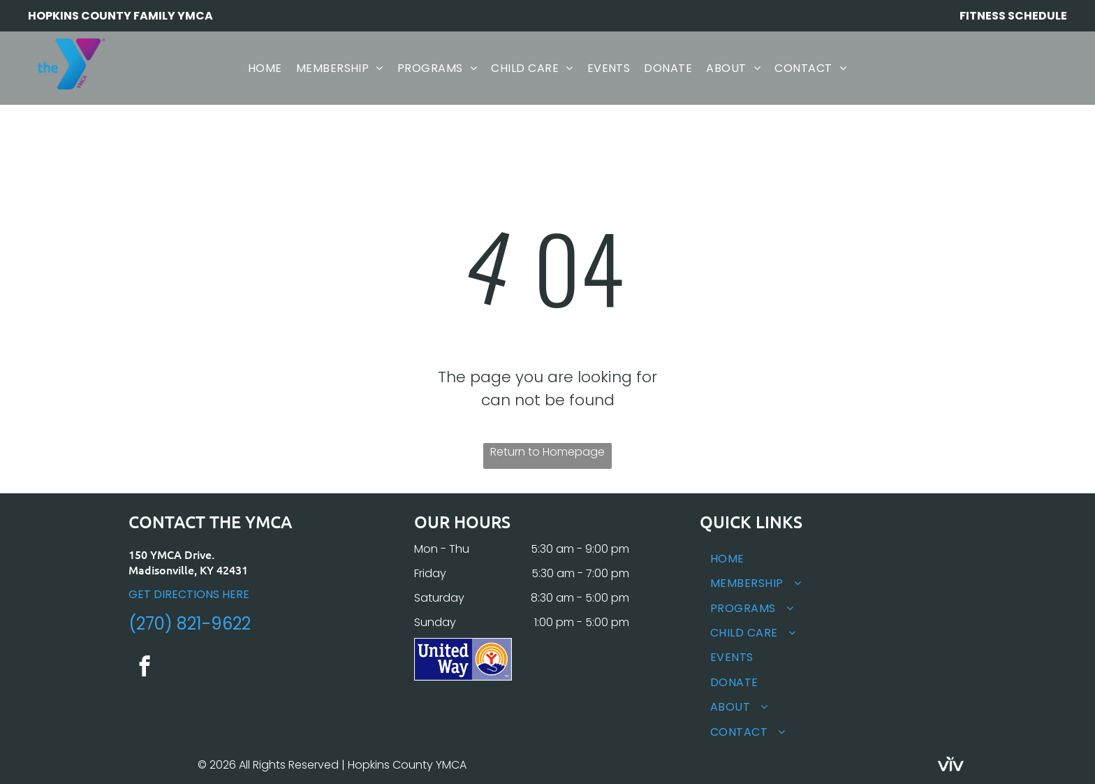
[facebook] (144, 668)
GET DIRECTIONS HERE (188, 594)
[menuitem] (265, 68)
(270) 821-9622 (189, 623)
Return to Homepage (547, 452)
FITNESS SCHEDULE (1013, 16)
